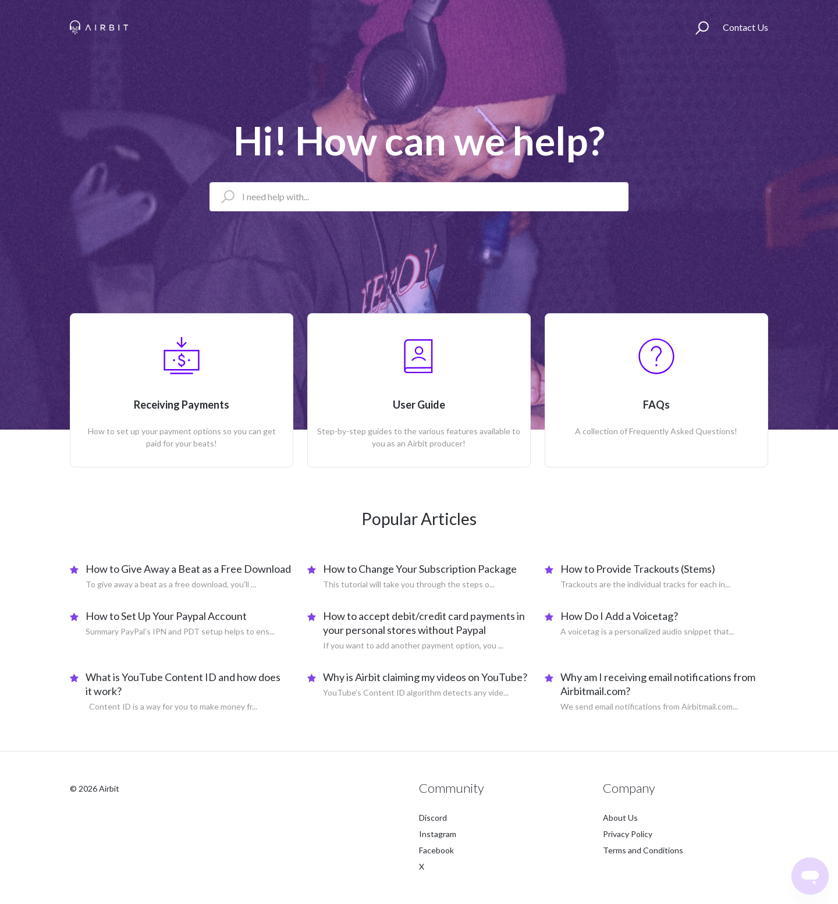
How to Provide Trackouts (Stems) (637, 568)
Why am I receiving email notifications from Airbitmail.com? (657, 684)
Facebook (436, 850)
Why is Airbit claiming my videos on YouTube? (425, 677)
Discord (433, 818)
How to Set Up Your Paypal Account (166, 615)
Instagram (437, 834)
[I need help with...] (419, 196)
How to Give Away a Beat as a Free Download (188, 568)
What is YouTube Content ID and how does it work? (183, 684)
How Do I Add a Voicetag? (619, 615)
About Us (620, 818)
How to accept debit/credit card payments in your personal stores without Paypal (424, 622)
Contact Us (745, 27)
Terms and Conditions (643, 850)
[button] (702, 27)
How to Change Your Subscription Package (420, 568)
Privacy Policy (627, 834)
